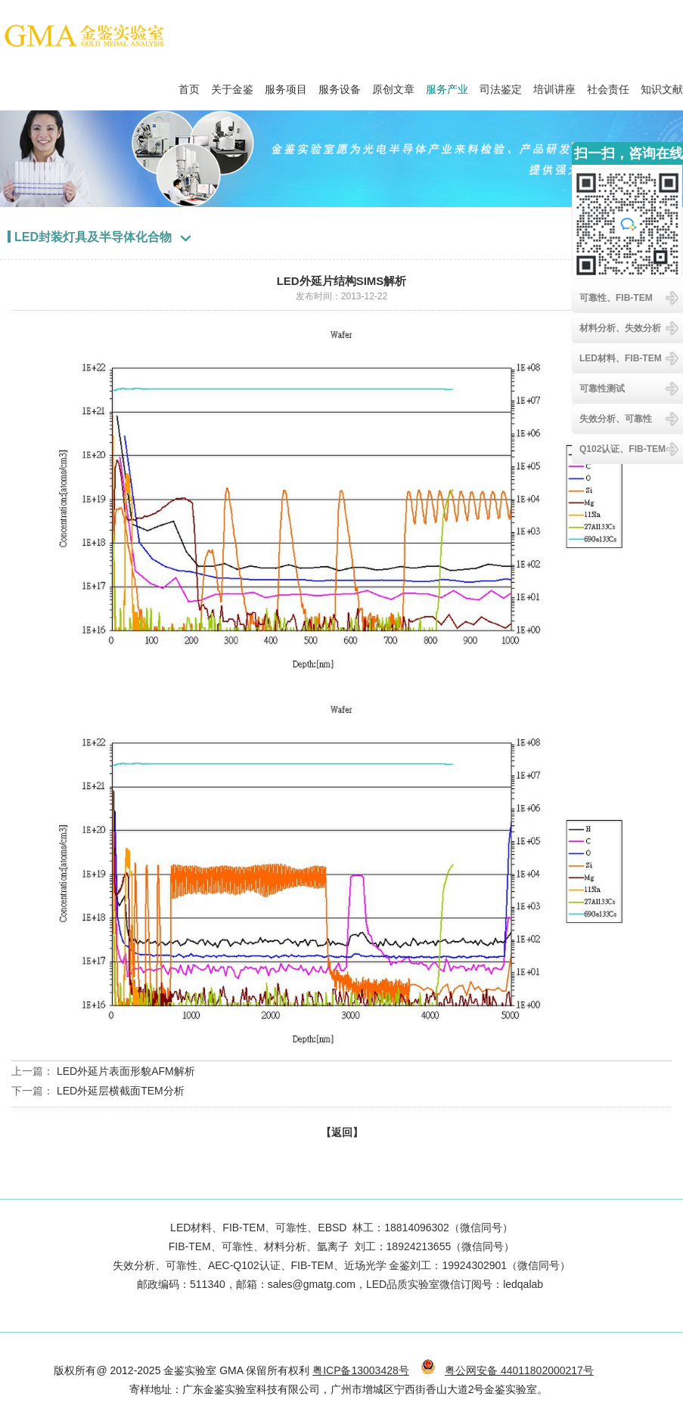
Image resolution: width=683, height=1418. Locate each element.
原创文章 (393, 85)
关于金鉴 (232, 85)
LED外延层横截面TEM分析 (121, 1091)
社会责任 (608, 85)
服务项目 (286, 85)
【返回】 (342, 1132)
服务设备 (339, 85)
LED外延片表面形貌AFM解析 (126, 1071)
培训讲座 (554, 85)
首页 (189, 85)
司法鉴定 (501, 85)
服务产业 (447, 85)
